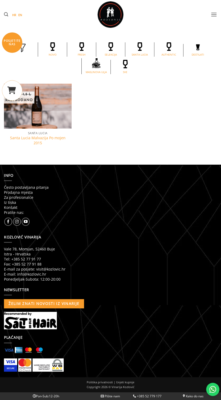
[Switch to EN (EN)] (21, 15)
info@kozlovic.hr (31, 274)
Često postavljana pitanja (26, 187)
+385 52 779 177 (147, 396)
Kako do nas (193, 396)
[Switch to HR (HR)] (15, 15)
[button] (6, 14)
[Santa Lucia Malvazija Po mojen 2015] (38, 106)
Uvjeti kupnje (125, 382)
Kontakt (10, 207)
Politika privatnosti (100, 382)
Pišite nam (110, 396)
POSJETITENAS (12, 42)
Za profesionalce (18, 197)
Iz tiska (10, 202)
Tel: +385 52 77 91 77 (22, 259)
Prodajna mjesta (18, 192)
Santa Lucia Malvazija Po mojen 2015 (38, 140)
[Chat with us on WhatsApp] (212, 389)
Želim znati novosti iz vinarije (43, 303)
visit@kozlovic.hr (51, 269)
